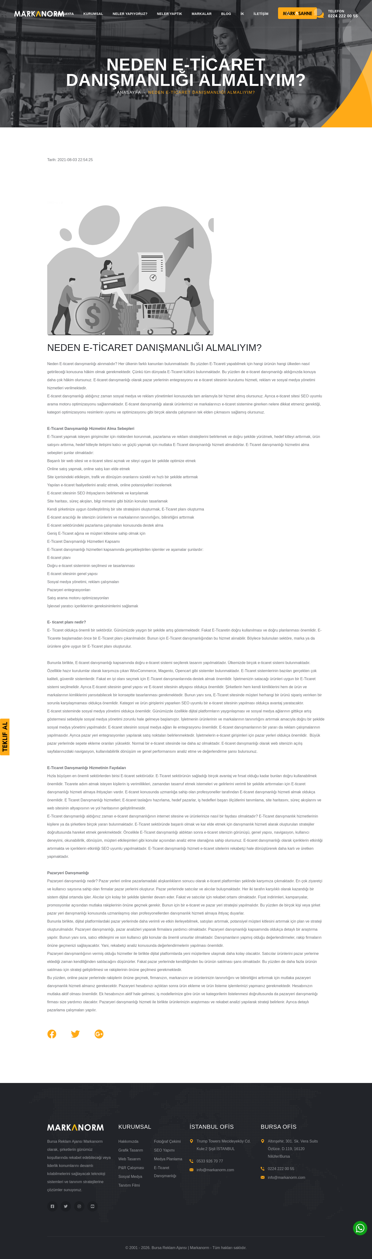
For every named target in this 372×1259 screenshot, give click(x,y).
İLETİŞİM (261, 14)
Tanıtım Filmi (129, 1185)
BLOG (226, 14)
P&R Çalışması (131, 1168)
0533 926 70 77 (210, 1161)
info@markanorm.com (215, 1170)
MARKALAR (202, 14)
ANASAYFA (64, 14)
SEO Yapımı (164, 1150)
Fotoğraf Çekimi (167, 1141)
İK (242, 14)
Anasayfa (129, 92)
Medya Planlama (168, 1159)
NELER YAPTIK (169, 14)
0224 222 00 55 (281, 1169)
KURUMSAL (93, 14)
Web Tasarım (129, 1159)
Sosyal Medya (130, 1177)
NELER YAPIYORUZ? (130, 14)
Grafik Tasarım (130, 1150)
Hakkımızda (128, 1141)
